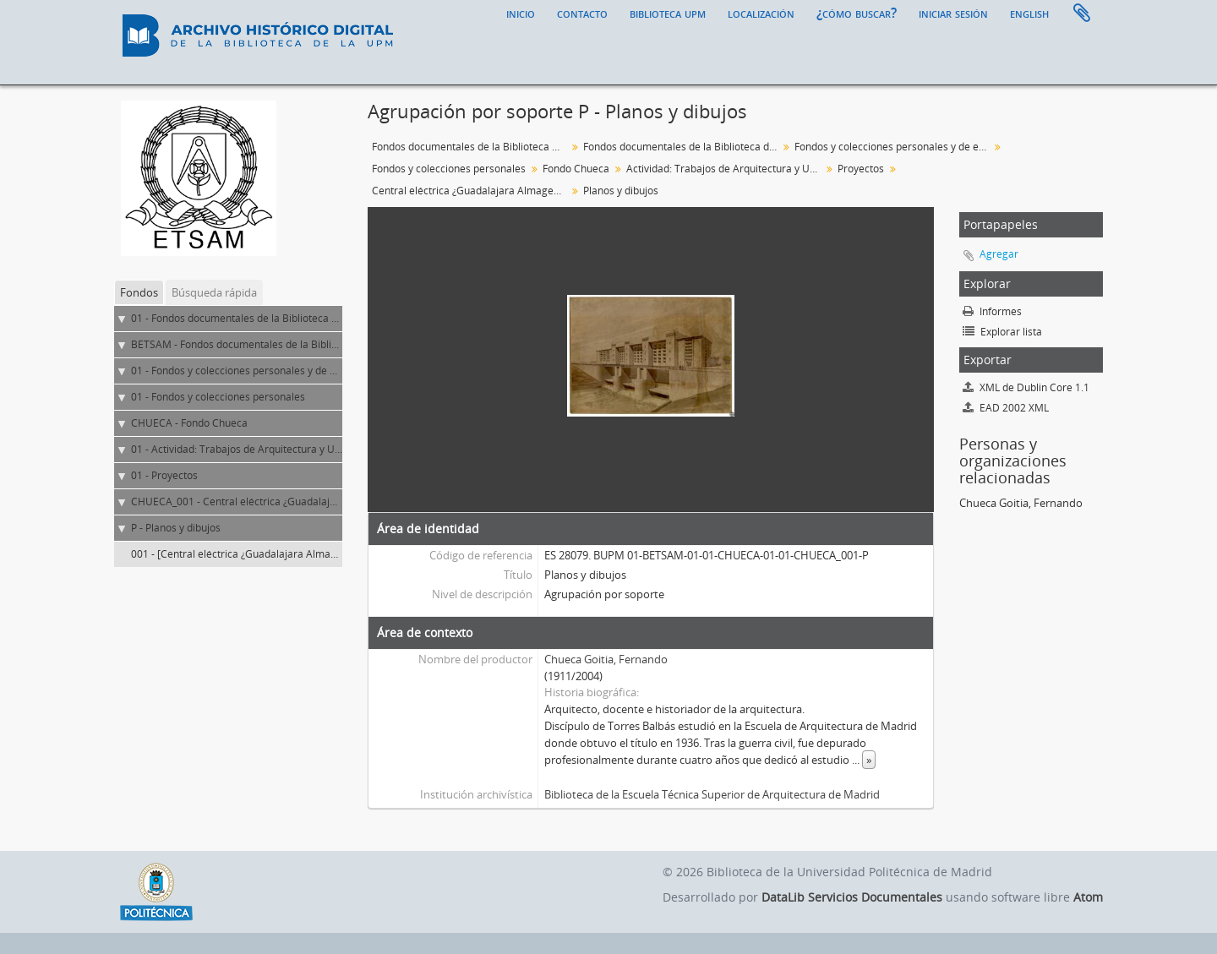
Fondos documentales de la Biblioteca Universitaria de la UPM (471, 146)
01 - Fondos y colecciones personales (218, 397)
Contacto (582, 12)
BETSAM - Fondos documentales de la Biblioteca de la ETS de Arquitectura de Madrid (330, 344)
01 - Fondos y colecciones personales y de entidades (253, 370)
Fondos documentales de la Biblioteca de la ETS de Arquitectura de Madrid (682, 146)
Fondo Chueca (576, 168)
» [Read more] (868, 759)
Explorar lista (1002, 331)
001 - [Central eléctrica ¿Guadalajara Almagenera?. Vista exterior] (285, 554)
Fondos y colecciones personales (449, 168)
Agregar (999, 254)
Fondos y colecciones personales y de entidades (893, 146)
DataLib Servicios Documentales (851, 897)
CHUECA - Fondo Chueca (189, 423)
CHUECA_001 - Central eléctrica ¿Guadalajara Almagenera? (271, 501)
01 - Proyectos (164, 475)
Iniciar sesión (953, 12)
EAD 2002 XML (1006, 408)
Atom (1088, 897)
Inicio (520, 12)
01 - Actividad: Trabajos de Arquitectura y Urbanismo (255, 449)
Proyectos (861, 168)
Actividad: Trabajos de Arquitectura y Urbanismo (725, 168)
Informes (992, 311)
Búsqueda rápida (214, 292)
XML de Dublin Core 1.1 (1026, 387)
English (1029, 12)
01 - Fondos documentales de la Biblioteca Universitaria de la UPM (287, 318)
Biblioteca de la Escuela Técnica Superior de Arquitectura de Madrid (712, 794)
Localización (761, 12)
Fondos (139, 292)
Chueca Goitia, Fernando (606, 659)
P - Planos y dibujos (176, 528)
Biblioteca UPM (668, 12)
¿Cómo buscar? (856, 12)
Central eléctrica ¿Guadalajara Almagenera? (471, 190)
